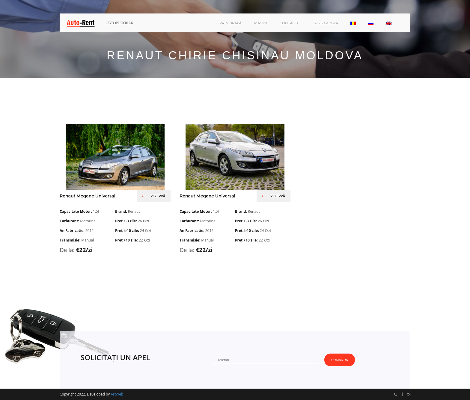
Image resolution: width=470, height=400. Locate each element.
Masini (260, 23)
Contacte (289, 23)
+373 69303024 (119, 22)
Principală (230, 23)
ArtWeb (117, 394)
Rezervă (153, 196)
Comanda (339, 359)
